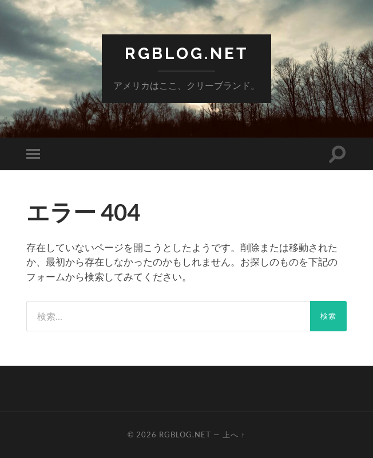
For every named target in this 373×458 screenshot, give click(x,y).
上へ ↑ (234, 434)
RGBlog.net (186, 53)
